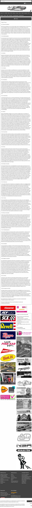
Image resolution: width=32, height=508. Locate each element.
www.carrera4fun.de (25, 240)
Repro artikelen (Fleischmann (26, 478)
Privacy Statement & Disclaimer (5, 477)
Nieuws (12, 474)
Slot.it (5, 15)
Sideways (1, 15)
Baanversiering (24, 479)
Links (12, 479)
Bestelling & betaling (3, 475)
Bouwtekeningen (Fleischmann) (26, 476)
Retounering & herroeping (4, 479)
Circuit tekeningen (14, 477)
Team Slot (10, 15)
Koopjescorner (21, 15)
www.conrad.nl (18, 240)
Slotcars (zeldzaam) (24, 475)
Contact (1, 483)
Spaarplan (1, 478)
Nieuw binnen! (24, 483)
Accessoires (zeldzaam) (25, 474)
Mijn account (28, 3)
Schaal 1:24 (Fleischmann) (25, 477)
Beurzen (12, 478)
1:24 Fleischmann (15, 15)
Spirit (7, 15)
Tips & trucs (13, 476)
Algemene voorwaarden (4, 474)
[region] (9, 501)
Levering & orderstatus (3, 476)
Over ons (12, 475)
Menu (16, 18)
